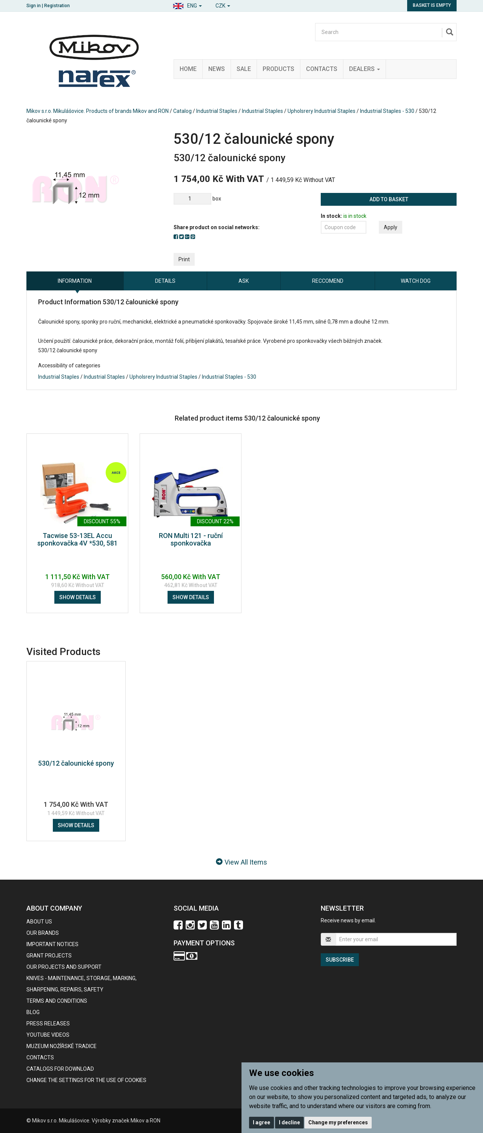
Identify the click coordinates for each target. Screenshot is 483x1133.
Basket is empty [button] (432, 5)
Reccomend (327, 281)
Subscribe (340, 960)
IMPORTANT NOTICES (52, 944)
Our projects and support (64, 967)
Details (165, 281)
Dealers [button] (364, 68)
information (75, 281)
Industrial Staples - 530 (387, 111)
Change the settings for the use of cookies (86, 1080)
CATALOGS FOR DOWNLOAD (60, 1069)
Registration (57, 5)
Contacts (321, 68)
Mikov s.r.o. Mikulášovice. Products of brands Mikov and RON (97, 111)
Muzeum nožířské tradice (61, 1046)
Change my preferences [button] (338, 1122)
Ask (243, 281)
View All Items (241, 862)
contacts (40, 1057)
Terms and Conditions (56, 1001)
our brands (42, 933)
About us (39, 922)
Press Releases (48, 1023)
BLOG (33, 1012)
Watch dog (416, 281)
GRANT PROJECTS (49, 956)
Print (184, 259)
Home (188, 68)
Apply (390, 227)
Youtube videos (47, 1035)
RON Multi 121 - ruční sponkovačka (191, 539)
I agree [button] (261, 1122)
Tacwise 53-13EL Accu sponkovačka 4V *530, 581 (77, 539)
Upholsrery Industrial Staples (321, 111)
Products (278, 68)
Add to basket (388, 199)
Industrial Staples (216, 111)
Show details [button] (77, 597)
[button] (187, 4)
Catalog (182, 111)
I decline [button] (289, 1122)
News (216, 68)
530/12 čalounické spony (76, 763)
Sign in (33, 5)
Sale (244, 68)
